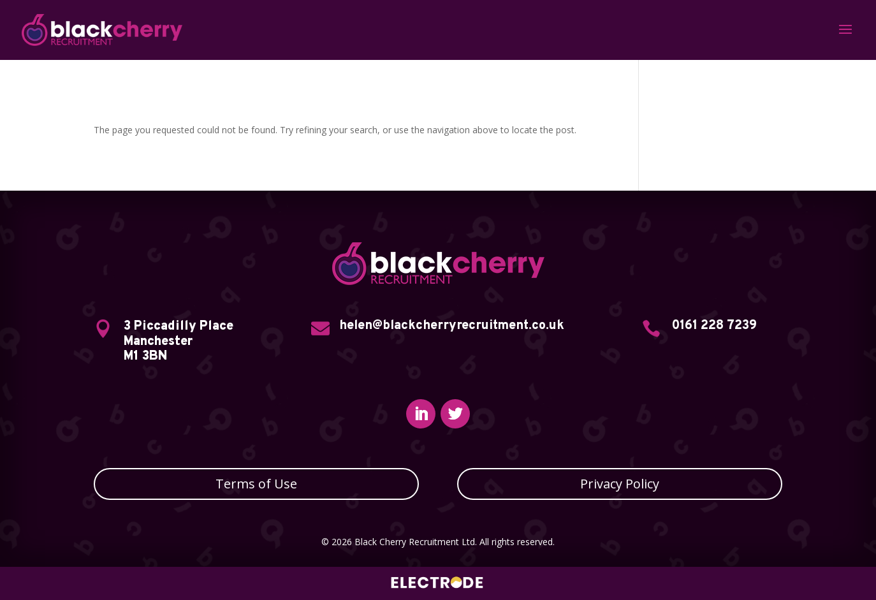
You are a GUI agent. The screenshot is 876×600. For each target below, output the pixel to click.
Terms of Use (256, 483)
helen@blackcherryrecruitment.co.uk (451, 326)
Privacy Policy (619, 483)
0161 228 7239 (714, 326)
